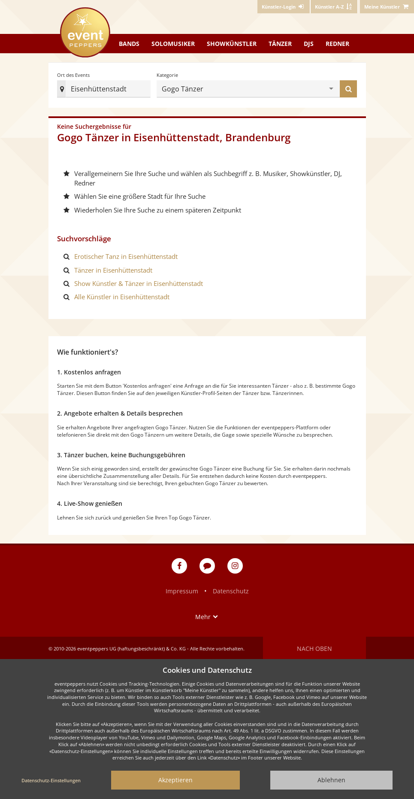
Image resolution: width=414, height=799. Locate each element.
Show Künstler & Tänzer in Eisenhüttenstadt (138, 282)
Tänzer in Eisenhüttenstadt (113, 268)
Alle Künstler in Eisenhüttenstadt (121, 296)
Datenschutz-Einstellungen (51, 780)
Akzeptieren (175, 780)
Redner (337, 43)
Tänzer (280, 43)
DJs (309, 43)
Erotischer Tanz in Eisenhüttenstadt (126, 255)
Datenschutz (231, 590)
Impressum (182, 590)
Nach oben (314, 647)
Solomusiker (173, 43)
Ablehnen (331, 780)
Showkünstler (232, 43)
